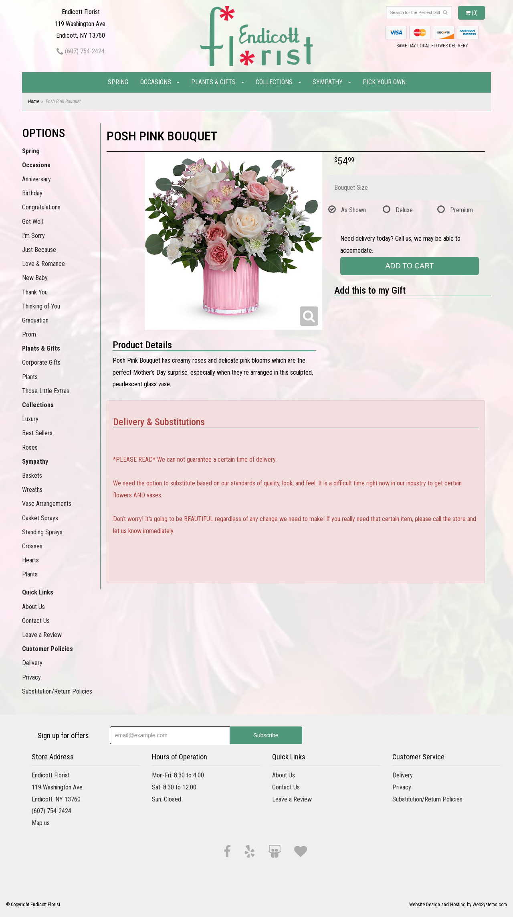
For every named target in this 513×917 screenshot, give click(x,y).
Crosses (32, 546)
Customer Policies (47, 649)
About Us (33, 607)
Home (33, 101)
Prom (29, 334)
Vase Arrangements (46, 503)
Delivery (32, 663)
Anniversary (36, 179)
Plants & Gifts (213, 82)
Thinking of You (41, 306)
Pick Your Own (384, 82)
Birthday (32, 193)
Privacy (31, 677)
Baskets (32, 475)
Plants (30, 377)
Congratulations (41, 207)
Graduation (35, 320)
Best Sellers (37, 433)
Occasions (155, 82)
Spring (118, 82)
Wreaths (32, 489)
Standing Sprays (42, 532)
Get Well (32, 221)
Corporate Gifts (41, 362)
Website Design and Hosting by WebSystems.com (458, 904)
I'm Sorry (33, 235)
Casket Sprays (40, 518)
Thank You (35, 292)
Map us (41, 823)
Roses (30, 447)
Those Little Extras (45, 391)
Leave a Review (42, 635)
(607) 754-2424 (81, 51)
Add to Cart (410, 266)
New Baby (35, 278)
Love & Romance (43, 264)
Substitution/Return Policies (57, 691)
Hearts (30, 560)
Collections (274, 82)
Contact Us (36, 621)
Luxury (30, 419)
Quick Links (37, 592)
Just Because (39, 250)
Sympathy (328, 82)
